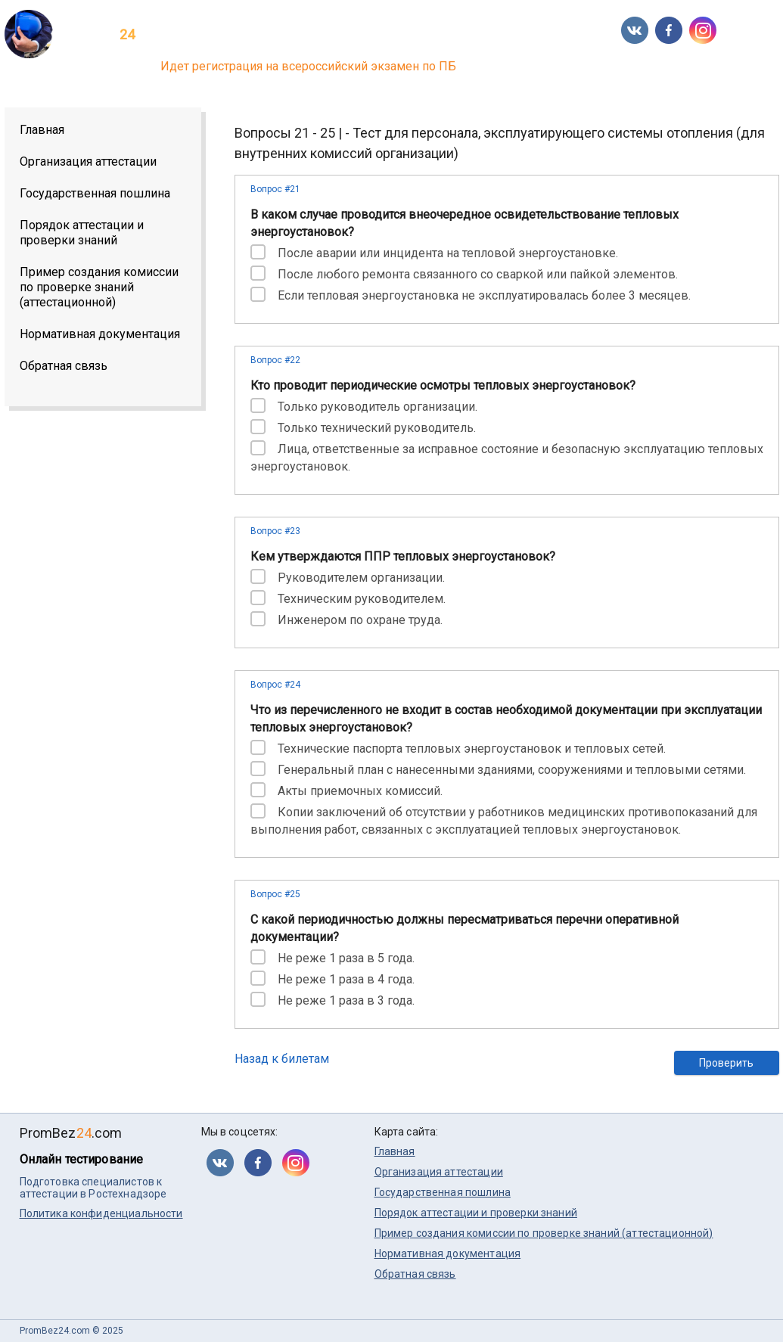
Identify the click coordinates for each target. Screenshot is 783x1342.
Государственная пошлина (95, 193)
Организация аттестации (88, 161)
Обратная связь (63, 366)
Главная (42, 130)
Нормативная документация (100, 334)
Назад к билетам (282, 1059)
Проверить (726, 1063)
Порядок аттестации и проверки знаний (82, 232)
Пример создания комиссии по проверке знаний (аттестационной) (99, 287)
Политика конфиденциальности (101, 1213)
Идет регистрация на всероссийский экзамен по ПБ (308, 66)
